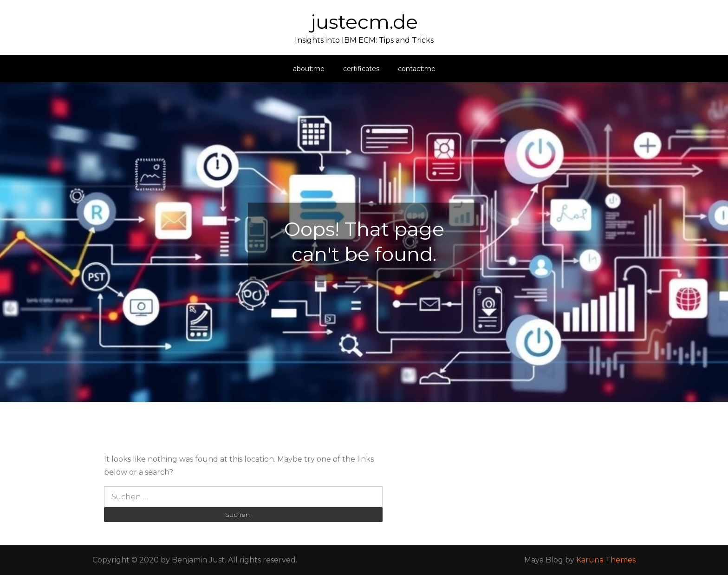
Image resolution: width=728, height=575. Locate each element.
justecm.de (364, 22)
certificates (361, 69)
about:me (309, 69)
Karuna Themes (606, 559)
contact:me (417, 69)
